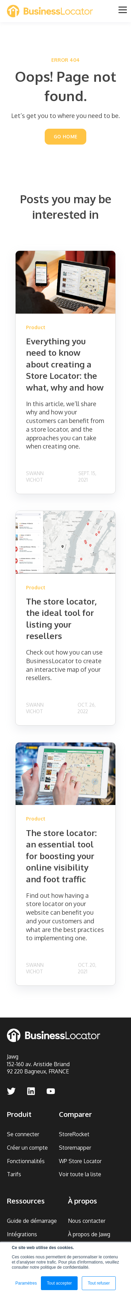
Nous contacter (86, 1221)
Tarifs (14, 1174)
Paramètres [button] (26, 1283)
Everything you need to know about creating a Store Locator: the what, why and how (65, 364)
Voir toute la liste (80, 1174)
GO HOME (66, 136)
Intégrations (22, 1234)
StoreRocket (74, 1134)
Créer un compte (27, 1148)
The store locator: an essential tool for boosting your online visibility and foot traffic (61, 855)
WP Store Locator (80, 1161)
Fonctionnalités (26, 1161)
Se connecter (23, 1134)
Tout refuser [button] (99, 1283)
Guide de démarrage (32, 1221)
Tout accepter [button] (59, 1283)
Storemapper (75, 1148)
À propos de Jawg (89, 1234)
